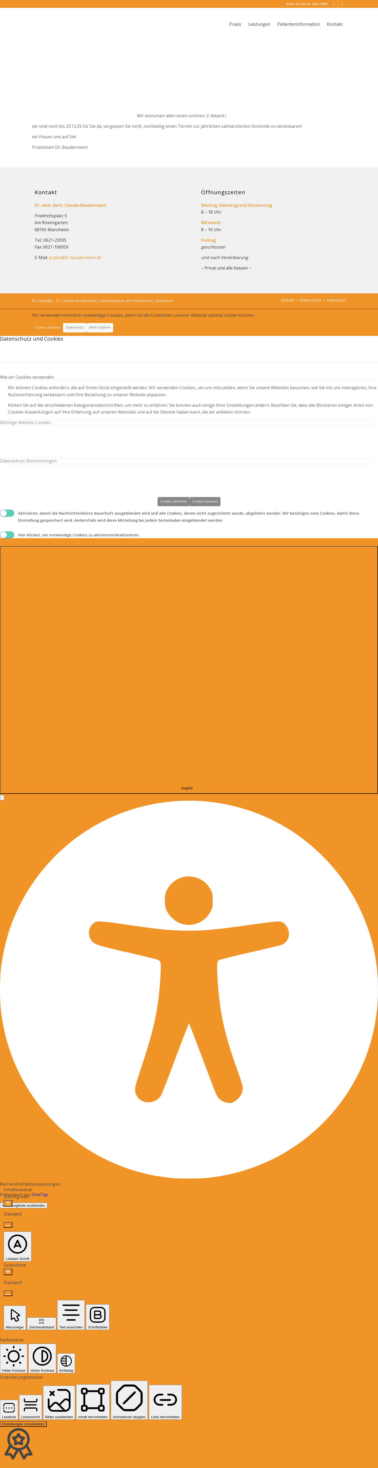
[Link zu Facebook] (342, 4)
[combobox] (189, 670)
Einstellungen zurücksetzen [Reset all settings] (23, 1424)
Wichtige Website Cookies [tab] (25, 422)
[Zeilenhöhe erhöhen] (8, 1272)
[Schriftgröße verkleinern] (8, 1225)
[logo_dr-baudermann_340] (71, 22)
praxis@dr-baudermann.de (75, 257)
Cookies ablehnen (173, 501)
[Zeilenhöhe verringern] (8, 1293)
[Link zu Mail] (334, 4)
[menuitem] (235, 26)
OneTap (40, 1194)
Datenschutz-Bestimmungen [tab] (28, 461)
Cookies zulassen (47, 327)
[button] (2, 797)
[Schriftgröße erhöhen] (8, 1203)
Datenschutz (75, 327)
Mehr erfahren (100, 327)
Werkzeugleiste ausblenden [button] (23, 1205)
